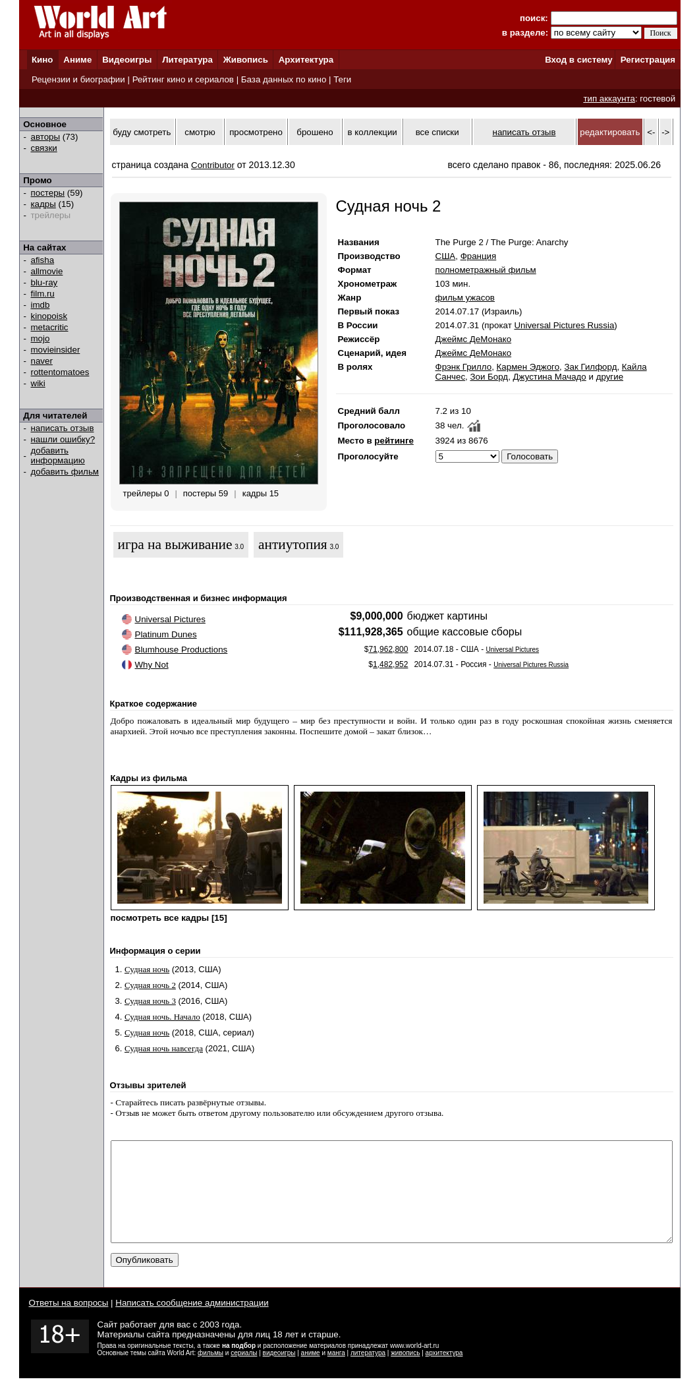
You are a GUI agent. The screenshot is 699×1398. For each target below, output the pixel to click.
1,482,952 (390, 664)
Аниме (77, 60)
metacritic (50, 327)
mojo (40, 338)
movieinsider (55, 350)
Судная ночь (147, 969)
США (445, 256)
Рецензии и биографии (78, 79)
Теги (342, 79)
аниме (310, 1372)
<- (651, 132)
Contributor (213, 165)
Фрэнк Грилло (463, 367)
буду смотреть (142, 132)
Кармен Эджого (528, 367)
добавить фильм (65, 472)
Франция (479, 256)
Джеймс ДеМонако (473, 339)
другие (609, 377)
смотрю (199, 132)
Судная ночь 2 (150, 985)
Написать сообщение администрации (191, 1322)
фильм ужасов (465, 298)
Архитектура (306, 60)
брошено (314, 132)
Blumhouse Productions (181, 650)
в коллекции (372, 132)
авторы (46, 137)
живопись (405, 1372)
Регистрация (648, 60)
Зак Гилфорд (590, 367)
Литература (187, 60)
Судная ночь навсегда (164, 1048)
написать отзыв (62, 428)
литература (367, 1372)
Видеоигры (127, 60)
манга (336, 1372)
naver (42, 361)
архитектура (444, 1372)
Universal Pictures (170, 619)
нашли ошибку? (63, 439)
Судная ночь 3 (150, 1001)
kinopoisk (49, 316)
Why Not (152, 665)
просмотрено (256, 132)
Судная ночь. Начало (162, 1017)
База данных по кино (283, 79)
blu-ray (44, 282)
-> (665, 132)
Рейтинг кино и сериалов (183, 79)
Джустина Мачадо (549, 377)
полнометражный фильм (485, 270)
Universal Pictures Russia (564, 325)
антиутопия (292, 544)
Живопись (245, 60)
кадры (43, 204)
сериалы (244, 1372)
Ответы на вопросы (69, 1322)
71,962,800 (388, 649)
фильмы (210, 1372)
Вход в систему (578, 60)
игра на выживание (175, 544)
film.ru (43, 294)
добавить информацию (58, 455)
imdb (40, 305)
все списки (437, 132)
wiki (38, 383)
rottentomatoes (60, 372)
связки (44, 148)
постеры (48, 193)
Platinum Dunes (166, 634)
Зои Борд (489, 377)
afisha (43, 260)
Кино (42, 60)
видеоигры (279, 1372)
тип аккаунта (609, 98)
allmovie (47, 271)
